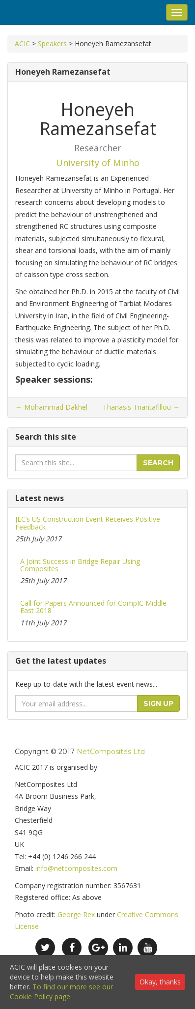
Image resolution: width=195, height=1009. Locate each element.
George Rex (76, 914)
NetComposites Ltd (111, 751)
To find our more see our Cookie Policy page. (61, 991)
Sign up (158, 703)
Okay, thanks (160, 981)
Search (158, 462)
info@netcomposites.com (76, 868)
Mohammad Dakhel (51, 407)
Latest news (39, 498)
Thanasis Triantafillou (141, 407)
